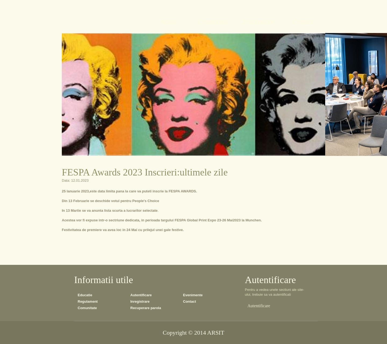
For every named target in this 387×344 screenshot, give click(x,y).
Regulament (88, 301)
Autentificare (141, 295)
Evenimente (193, 295)
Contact (189, 301)
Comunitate (87, 308)
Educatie (85, 295)
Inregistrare (140, 301)
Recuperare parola (145, 308)
